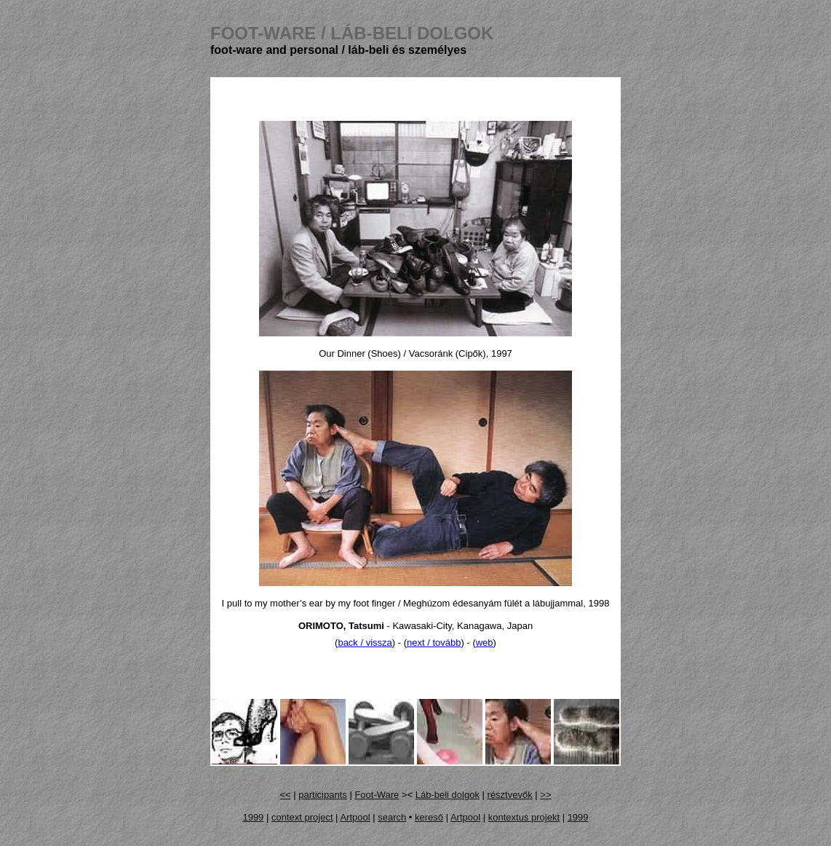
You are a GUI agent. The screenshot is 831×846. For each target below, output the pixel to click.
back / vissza (364, 642)
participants (322, 794)
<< (285, 794)
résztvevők (510, 794)
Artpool (355, 817)
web (484, 642)
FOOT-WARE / (351, 33)
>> (545, 794)
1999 (252, 817)
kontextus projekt (524, 817)
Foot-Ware (376, 794)
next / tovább (434, 642)
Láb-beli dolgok (448, 794)
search (392, 817)
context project (302, 817)
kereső (429, 817)
